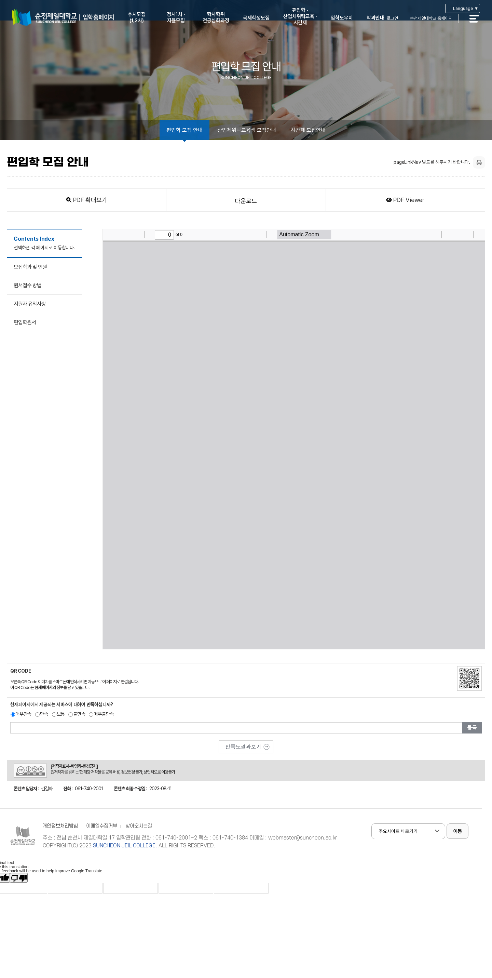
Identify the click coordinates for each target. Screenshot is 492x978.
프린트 (479, 162)
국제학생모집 (256, 18)
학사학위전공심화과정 (216, 17)
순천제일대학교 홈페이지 (431, 18)
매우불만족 (104, 714)
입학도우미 (342, 18)
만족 (44, 714)
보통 (61, 714)
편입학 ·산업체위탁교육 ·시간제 (300, 16)
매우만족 (23, 714)
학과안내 (375, 18)
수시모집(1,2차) (137, 17)
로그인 (392, 18)
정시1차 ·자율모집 (176, 17)
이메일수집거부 (101, 826)
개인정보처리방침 (60, 826)
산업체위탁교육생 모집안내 (246, 130)
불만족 (79, 714)
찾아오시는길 (138, 826)
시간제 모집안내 (308, 130)
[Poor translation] (19, 878)
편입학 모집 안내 (184, 130)
